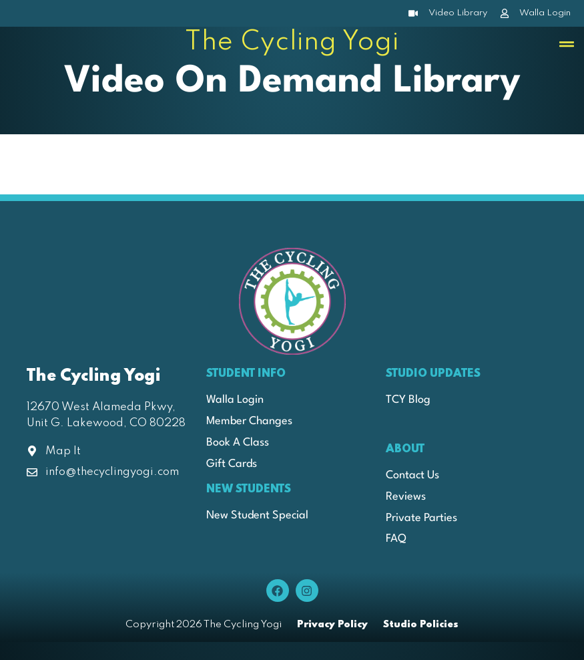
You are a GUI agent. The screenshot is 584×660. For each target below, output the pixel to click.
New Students (248, 489)
